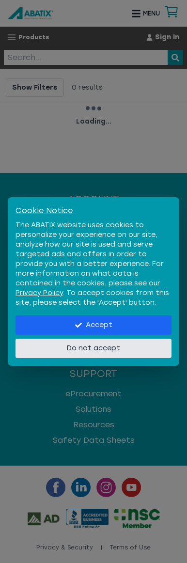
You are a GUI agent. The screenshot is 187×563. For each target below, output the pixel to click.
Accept (93, 325)
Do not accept (93, 348)
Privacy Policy (39, 293)
